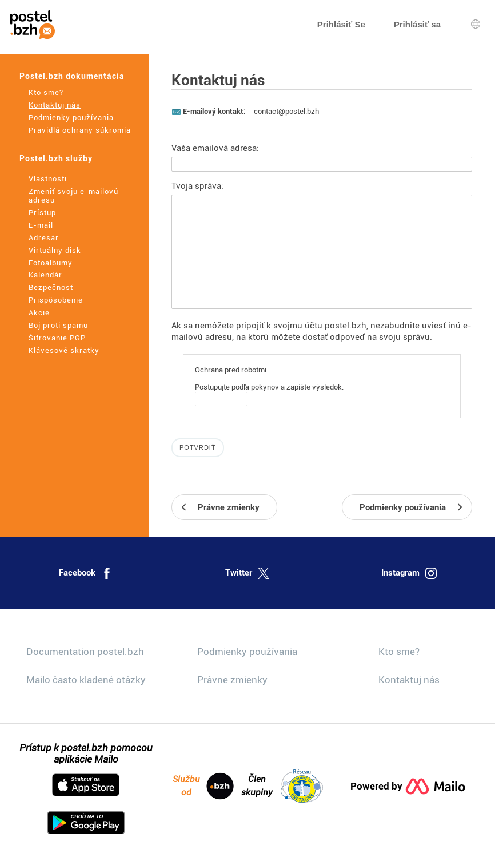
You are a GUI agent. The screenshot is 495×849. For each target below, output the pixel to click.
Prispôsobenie (56, 300)
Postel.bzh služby (56, 158)
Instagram (409, 573)
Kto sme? (46, 92)
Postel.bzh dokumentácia (72, 76)
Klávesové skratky (64, 350)
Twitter (247, 573)
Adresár (44, 237)
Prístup (42, 212)
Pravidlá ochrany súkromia (80, 130)
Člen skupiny (282, 786)
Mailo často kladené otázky (86, 679)
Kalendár (45, 275)
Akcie (39, 312)
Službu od (203, 786)
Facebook (86, 573)
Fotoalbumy (51, 263)
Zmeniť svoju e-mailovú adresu (73, 195)
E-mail (41, 225)
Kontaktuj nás (55, 105)
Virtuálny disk (55, 250)
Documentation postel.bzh (85, 651)
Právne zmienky (232, 679)
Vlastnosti (48, 178)
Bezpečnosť (51, 287)
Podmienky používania (71, 117)
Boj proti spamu (58, 325)
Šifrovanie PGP (57, 338)
